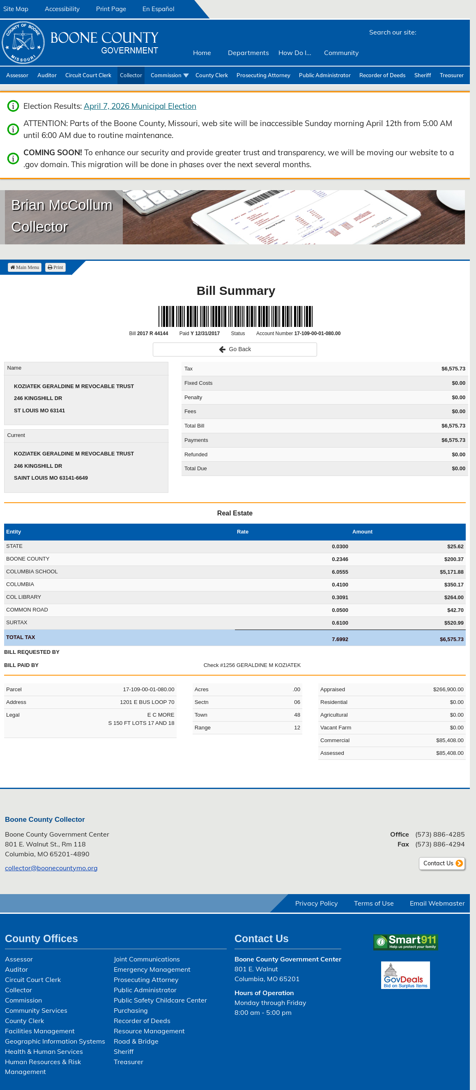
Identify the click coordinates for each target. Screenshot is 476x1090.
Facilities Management (40, 1031)
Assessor (17, 75)
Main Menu (24, 267)
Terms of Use (374, 903)
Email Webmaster (437, 903)
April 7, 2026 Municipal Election (140, 106)
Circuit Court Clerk (88, 75)
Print (55, 267)
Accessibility (62, 9)
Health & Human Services (44, 1051)
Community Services (36, 1010)
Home (202, 52)
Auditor (47, 75)
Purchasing (131, 1010)
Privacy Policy (316, 903)
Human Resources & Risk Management (43, 1067)
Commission (166, 75)
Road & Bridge (136, 1041)
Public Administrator (325, 75)
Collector (131, 75)
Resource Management (149, 1031)
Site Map (15, 9)
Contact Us (438, 863)
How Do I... (294, 52)
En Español (159, 9)
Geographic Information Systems (55, 1041)
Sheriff (422, 75)
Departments (248, 52)
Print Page (111, 9)
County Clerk (211, 75)
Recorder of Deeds (382, 75)
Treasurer (452, 75)
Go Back (235, 349)
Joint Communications (147, 959)
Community (341, 52)
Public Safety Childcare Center (160, 1000)
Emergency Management (152, 969)
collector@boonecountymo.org (51, 868)
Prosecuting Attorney (263, 75)
